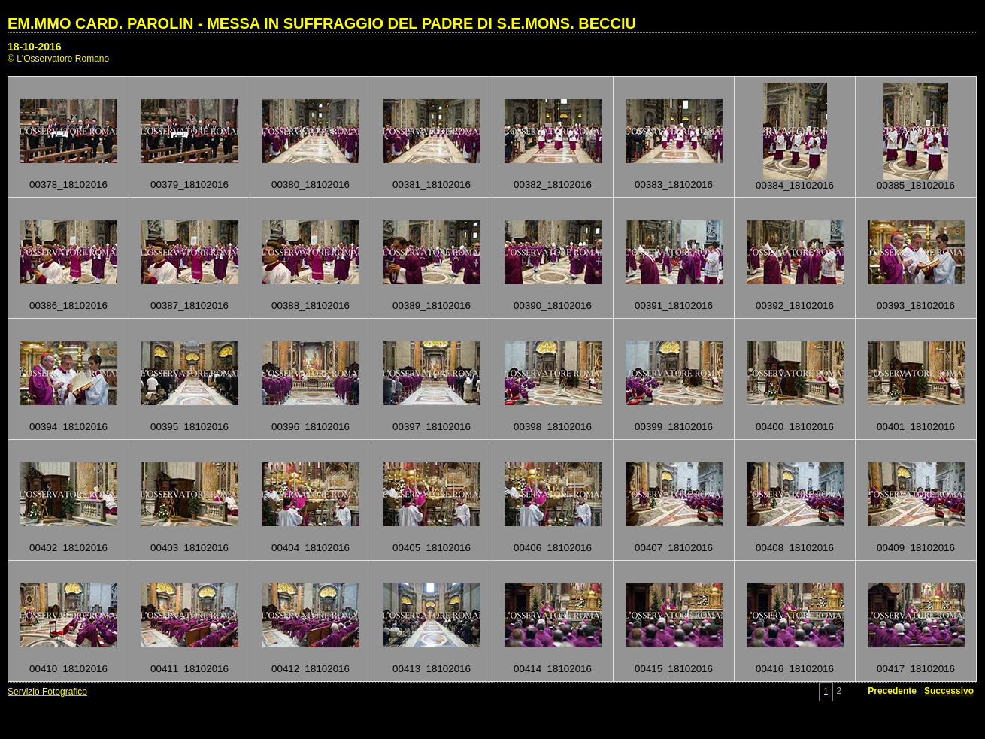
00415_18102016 (674, 668)
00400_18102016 (795, 426)
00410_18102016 (68, 668)
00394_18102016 (68, 426)
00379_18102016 (189, 184)
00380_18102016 (310, 184)
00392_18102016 (795, 305)
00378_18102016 (68, 184)
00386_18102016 (68, 305)
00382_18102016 (553, 184)
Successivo (949, 691)
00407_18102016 (674, 547)
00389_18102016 (431, 305)
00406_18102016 (553, 547)
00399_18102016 (674, 426)
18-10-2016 (35, 47)
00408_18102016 (795, 547)
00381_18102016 (431, 184)
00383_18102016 (674, 184)
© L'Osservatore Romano (58, 58)
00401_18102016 (916, 426)
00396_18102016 (310, 426)
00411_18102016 (189, 668)
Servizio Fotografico (47, 691)
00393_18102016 (916, 305)
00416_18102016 (795, 668)
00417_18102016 (916, 668)
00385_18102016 (916, 185)
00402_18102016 (68, 547)
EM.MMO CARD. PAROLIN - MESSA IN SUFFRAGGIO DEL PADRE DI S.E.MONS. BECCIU (322, 23)
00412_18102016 (310, 668)
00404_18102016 (310, 547)
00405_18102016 (431, 547)
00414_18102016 (553, 668)
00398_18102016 (553, 426)
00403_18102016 (189, 547)
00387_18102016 (189, 305)
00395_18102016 (189, 426)
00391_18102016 (674, 305)
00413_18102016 (431, 668)
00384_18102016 (795, 185)
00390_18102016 (553, 305)
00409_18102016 (916, 547)
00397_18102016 (431, 426)
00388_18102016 (310, 305)
